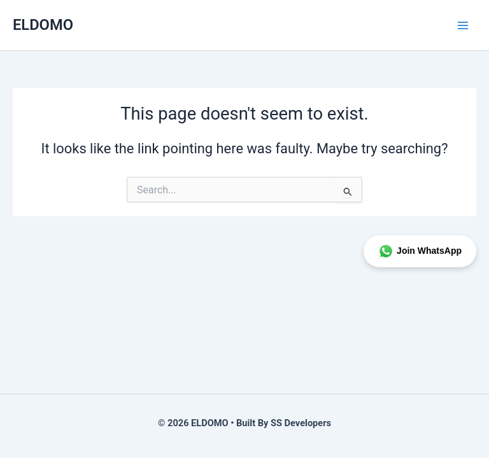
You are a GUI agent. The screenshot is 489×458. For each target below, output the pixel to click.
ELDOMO (43, 25)
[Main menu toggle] (463, 25)
